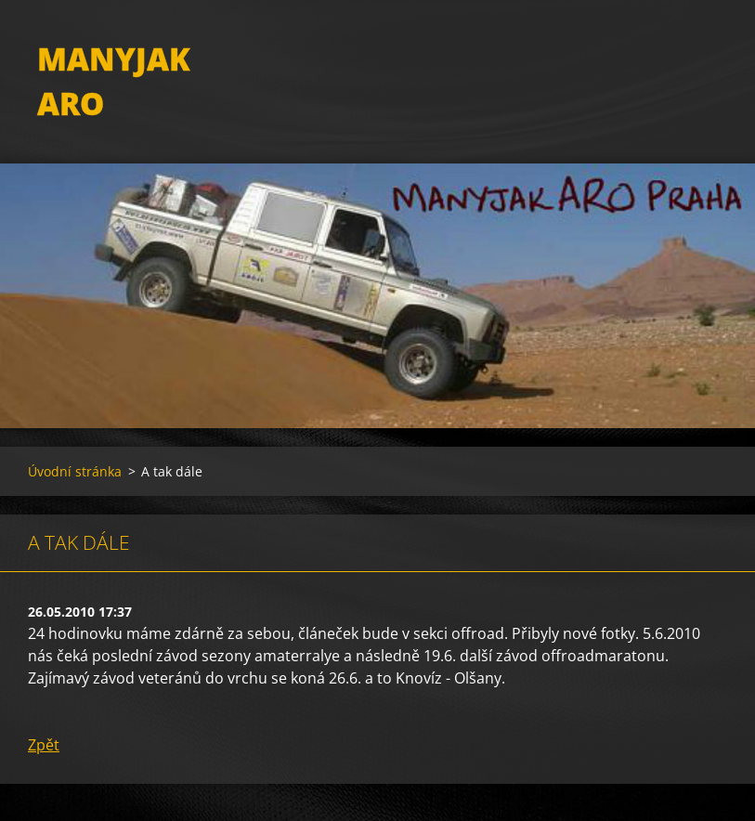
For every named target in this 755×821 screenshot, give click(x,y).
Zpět (43, 745)
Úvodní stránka (75, 471)
